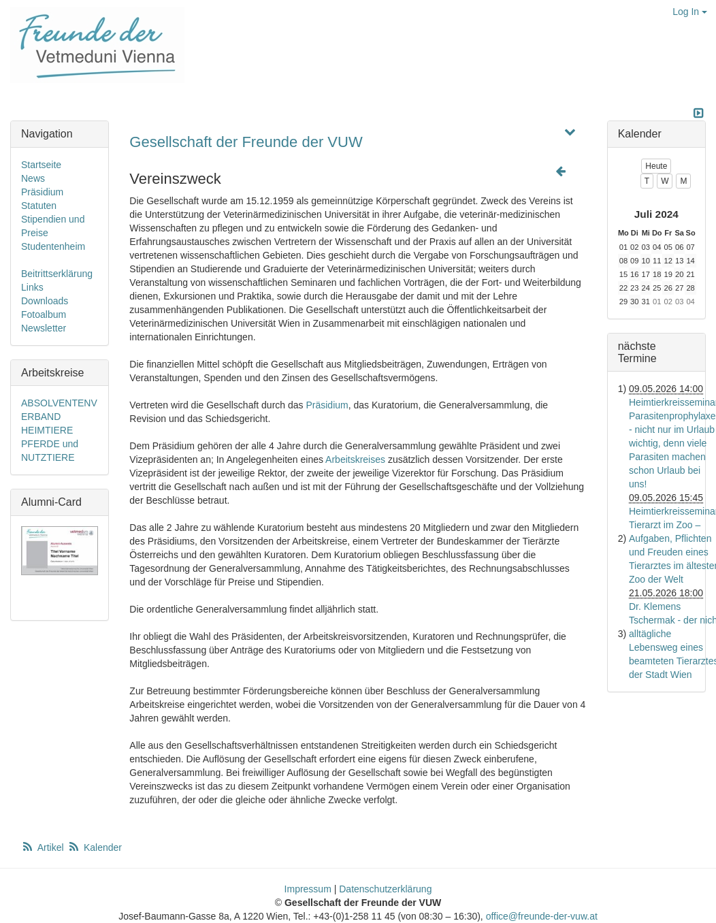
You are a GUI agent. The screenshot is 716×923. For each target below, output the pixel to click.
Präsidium (327, 405)
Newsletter (43, 328)
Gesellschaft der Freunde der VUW (245, 141)
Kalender (95, 847)
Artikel (43, 847)
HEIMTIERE (47, 430)
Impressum (307, 889)
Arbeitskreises (355, 459)
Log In (689, 11)
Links (32, 287)
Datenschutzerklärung (385, 889)
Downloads (44, 300)
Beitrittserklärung (57, 273)
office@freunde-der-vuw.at (542, 916)
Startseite (41, 164)
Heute (656, 166)
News (33, 178)
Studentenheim (53, 246)
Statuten (38, 205)
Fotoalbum (43, 314)
